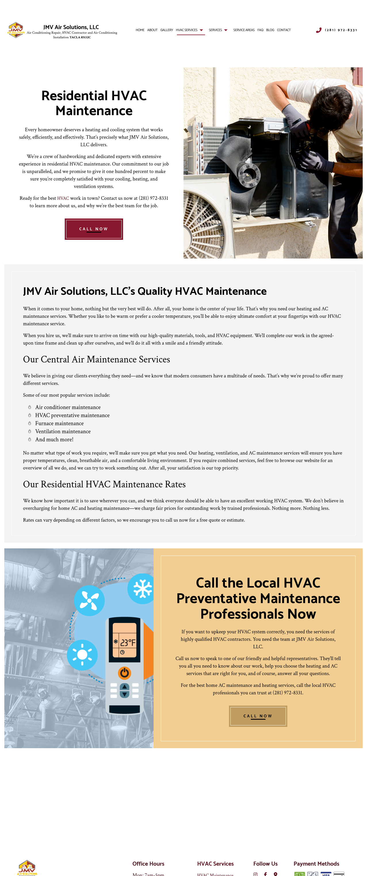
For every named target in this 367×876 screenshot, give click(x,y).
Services (215, 31)
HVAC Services (187, 31)
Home (140, 31)
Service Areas (244, 31)
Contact (284, 31)
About (152, 31)
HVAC (63, 199)
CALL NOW (94, 237)
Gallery (166, 31)
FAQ (260, 31)
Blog (270, 31)
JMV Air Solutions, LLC (71, 28)
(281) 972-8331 (341, 31)
